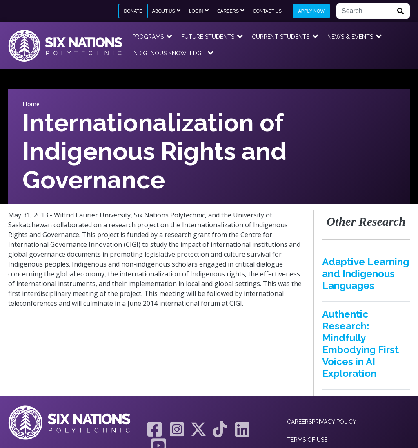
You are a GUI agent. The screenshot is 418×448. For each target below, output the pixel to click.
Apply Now (311, 11)
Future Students (207, 37)
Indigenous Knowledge (168, 53)
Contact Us (267, 11)
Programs (148, 37)
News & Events (350, 37)
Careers (228, 11)
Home (31, 104)
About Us (163, 11)
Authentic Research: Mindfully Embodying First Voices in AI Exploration (360, 343)
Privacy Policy (334, 422)
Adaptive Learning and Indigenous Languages (365, 273)
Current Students (280, 37)
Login (196, 11)
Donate (133, 11)
